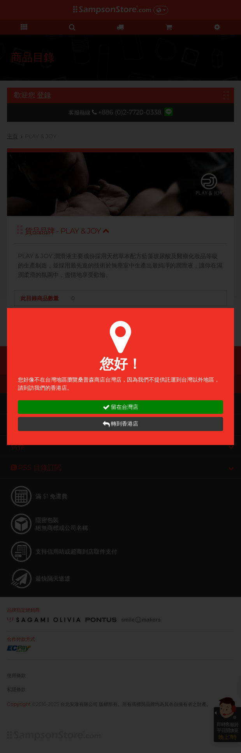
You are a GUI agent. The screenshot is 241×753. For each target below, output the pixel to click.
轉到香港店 (120, 424)
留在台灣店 (120, 407)
